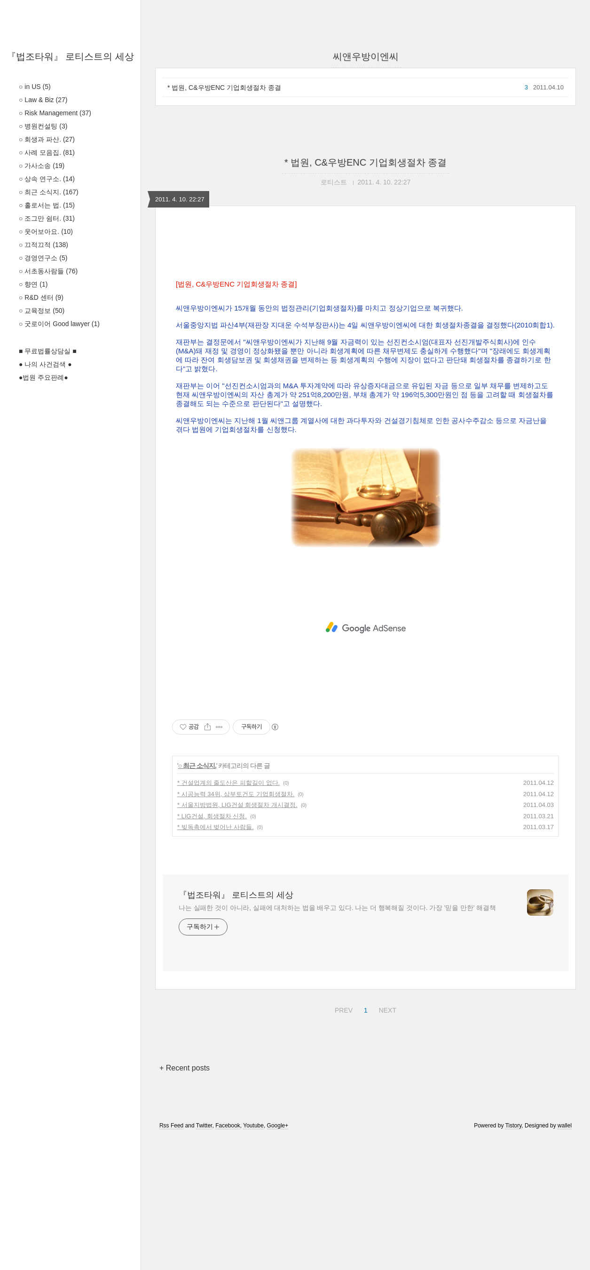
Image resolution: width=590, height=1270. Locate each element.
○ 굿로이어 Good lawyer (59, 323)
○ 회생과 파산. (47, 139)
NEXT (386, 1140)
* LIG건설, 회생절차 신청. (212, 947)
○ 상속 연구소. (47, 179)
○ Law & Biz (43, 100)
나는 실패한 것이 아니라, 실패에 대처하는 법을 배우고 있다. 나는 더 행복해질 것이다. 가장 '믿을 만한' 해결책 (337, 1039)
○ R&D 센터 (41, 297)
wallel (565, 1257)
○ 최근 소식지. (49, 192)
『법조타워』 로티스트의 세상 (70, 56)
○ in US (35, 86)
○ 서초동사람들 (48, 271)
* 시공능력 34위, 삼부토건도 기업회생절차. (235, 925)
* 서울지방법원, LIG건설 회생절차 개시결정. (237, 936)
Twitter (204, 1257)
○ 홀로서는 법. (47, 205)
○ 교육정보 (41, 310)
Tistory (513, 1257)
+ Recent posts (184, 1200)
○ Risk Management (55, 113)
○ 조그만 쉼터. (47, 218)
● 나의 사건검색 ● (45, 364)
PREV (342, 1140)
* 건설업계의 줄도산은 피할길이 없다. (228, 914)
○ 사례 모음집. (47, 152)
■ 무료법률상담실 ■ (48, 351)
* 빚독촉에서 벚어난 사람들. (215, 958)
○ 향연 (33, 284)
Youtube (253, 1257)
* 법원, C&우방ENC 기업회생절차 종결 (224, 87)
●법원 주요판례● (43, 377)
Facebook (227, 1257)
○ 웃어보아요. (46, 231)
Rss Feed (171, 1257)
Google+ (278, 1257)
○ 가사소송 (41, 165)
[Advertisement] (365, 315)
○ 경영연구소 (43, 258)
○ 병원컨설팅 (43, 126)
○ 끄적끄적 (43, 244)
